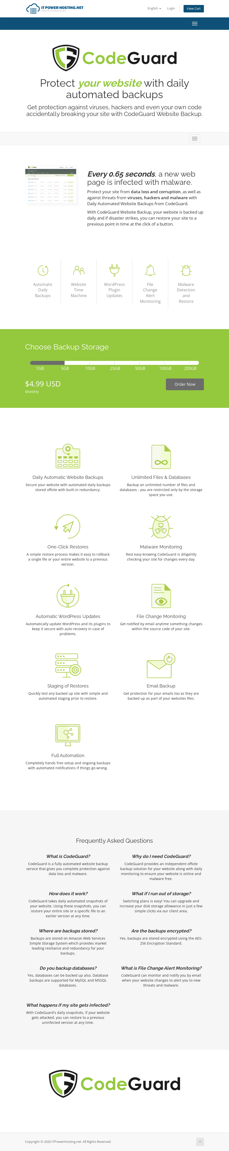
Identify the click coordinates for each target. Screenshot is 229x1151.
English (154, 8)
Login (171, 8)
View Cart (194, 8)
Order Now (185, 384)
